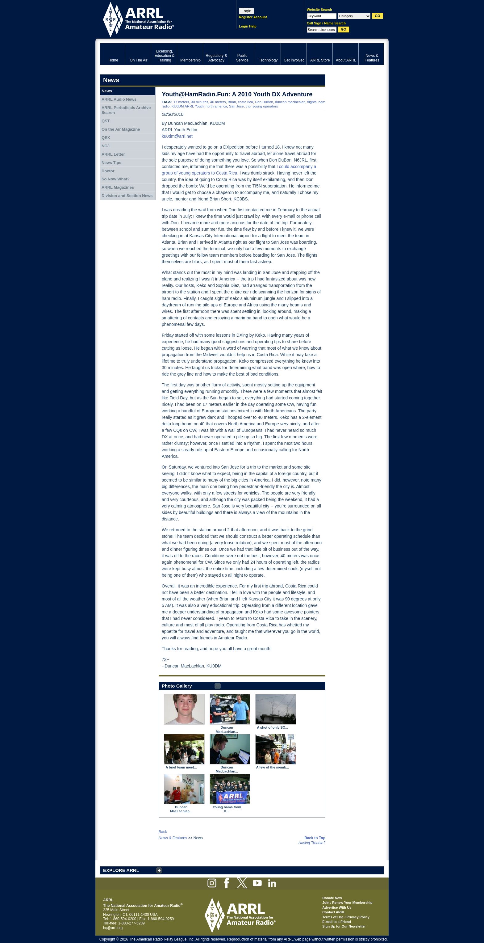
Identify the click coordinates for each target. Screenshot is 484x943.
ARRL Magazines (118, 187)
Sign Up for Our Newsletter (344, 926)
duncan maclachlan (290, 102)
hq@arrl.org (113, 928)
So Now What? (116, 179)
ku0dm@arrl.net (177, 136)
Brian (232, 102)
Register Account (253, 17)
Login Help (248, 26)
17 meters (181, 102)
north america (216, 106)
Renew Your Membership (352, 902)
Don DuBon (264, 102)
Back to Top (314, 838)
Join (325, 902)
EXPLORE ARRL (121, 870)
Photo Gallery (177, 685)
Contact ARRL (333, 912)
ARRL (160, 19)
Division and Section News (127, 195)
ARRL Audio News (119, 99)
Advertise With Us (336, 907)
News (107, 91)
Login (246, 11)
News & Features (173, 838)
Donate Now (332, 898)
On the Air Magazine (121, 129)
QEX (106, 137)
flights (312, 102)
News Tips (111, 162)
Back (163, 832)
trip (248, 106)
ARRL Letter (113, 154)
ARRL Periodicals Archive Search (126, 110)
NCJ (106, 146)
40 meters (218, 102)
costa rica (245, 102)
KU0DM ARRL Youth (188, 106)
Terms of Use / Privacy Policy (345, 917)
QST (106, 121)
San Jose (236, 106)
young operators (265, 106)
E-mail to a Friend (336, 922)
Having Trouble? (311, 843)
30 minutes (199, 102)
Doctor (108, 171)
